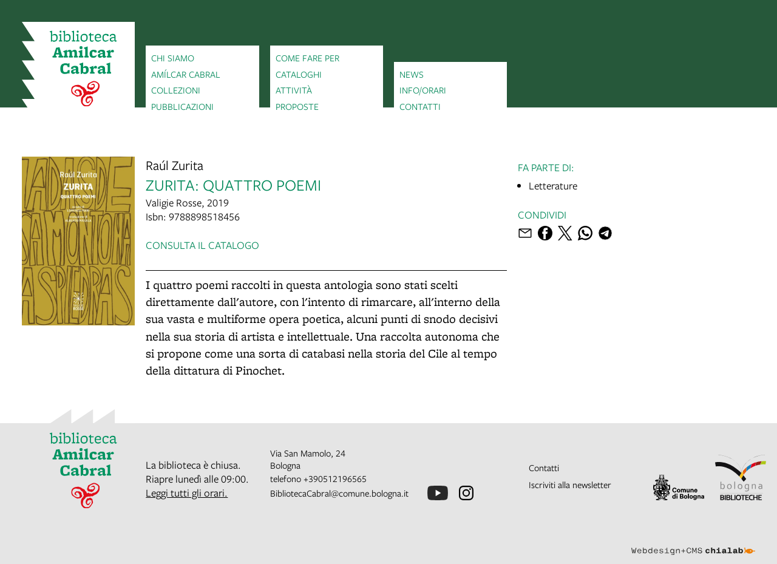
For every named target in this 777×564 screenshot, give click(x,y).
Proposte (297, 106)
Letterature (553, 185)
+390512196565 (335, 478)
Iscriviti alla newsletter (570, 484)
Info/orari (422, 90)
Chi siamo (172, 58)
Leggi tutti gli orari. (187, 493)
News (411, 74)
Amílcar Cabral (185, 74)
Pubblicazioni (182, 106)
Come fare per (307, 58)
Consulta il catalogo (202, 245)
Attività (294, 90)
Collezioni (175, 90)
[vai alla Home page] (78, 70)
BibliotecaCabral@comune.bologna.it (339, 493)
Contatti (420, 106)
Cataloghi (299, 74)
